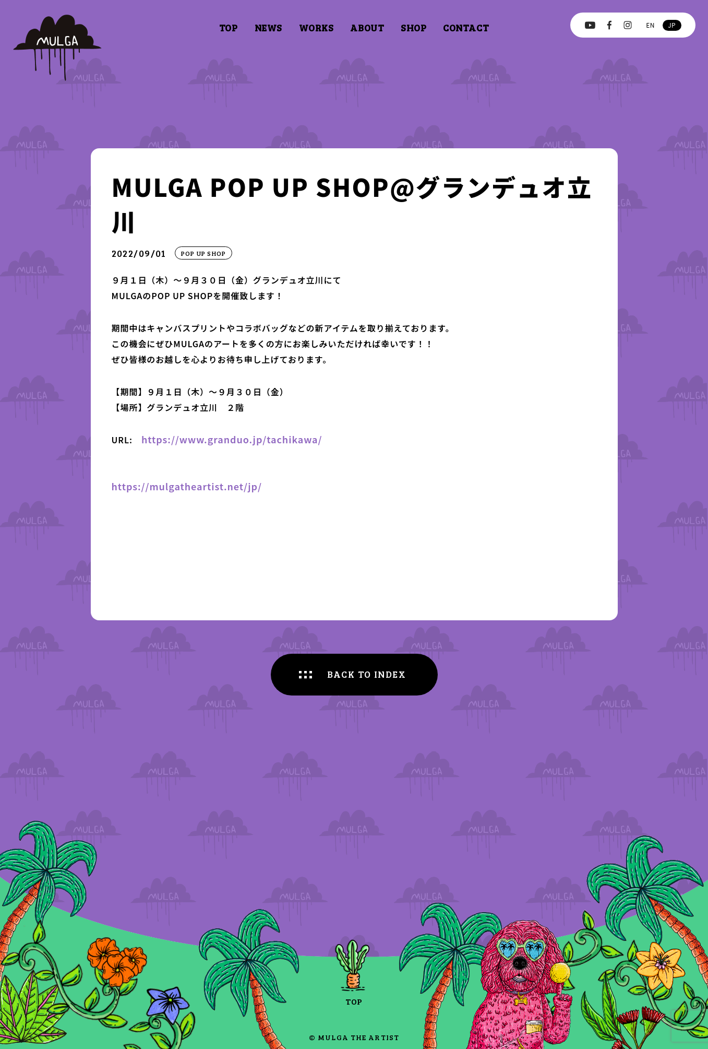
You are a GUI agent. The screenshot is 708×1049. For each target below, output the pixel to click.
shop (413, 27)
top (228, 27)
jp (672, 24)
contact (466, 27)
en (650, 24)
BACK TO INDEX (366, 674)
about (367, 27)
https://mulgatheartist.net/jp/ (187, 486)
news (268, 27)
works (316, 27)
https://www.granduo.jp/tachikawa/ (231, 439)
